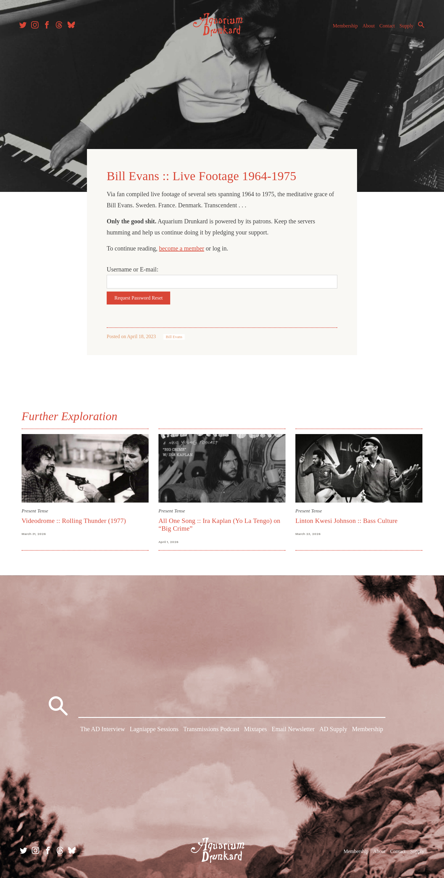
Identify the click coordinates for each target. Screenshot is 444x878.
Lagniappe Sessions (154, 729)
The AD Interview (102, 729)
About (366, 27)
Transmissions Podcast (211, 729)
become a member (181, 248)
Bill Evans (174, 336)
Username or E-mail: (132, 269)
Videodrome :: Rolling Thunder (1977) (74, 520)
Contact (385, 27)
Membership (343, 27)
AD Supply (333, 729)
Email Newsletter (293, 729)
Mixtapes (255, 729)
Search (419, 26)
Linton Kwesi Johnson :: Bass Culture (346, 520)
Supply (405, 27)
